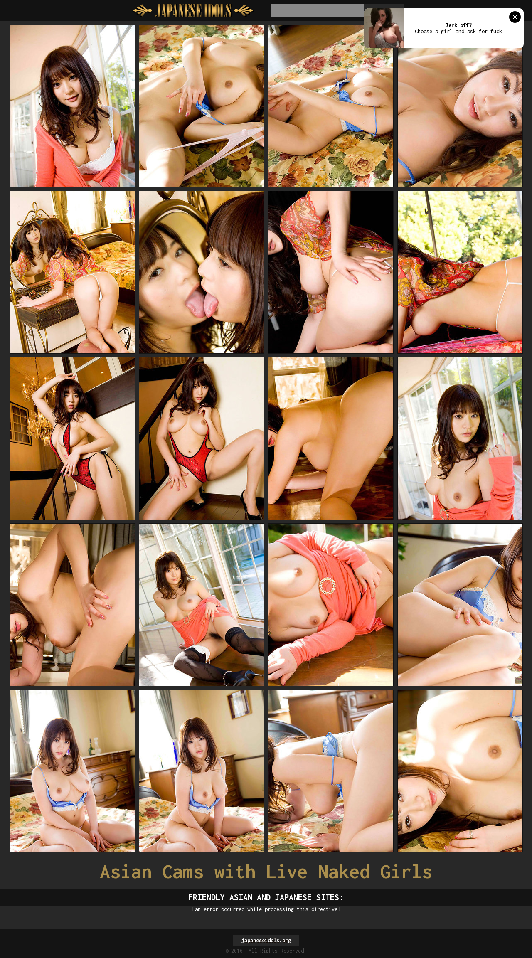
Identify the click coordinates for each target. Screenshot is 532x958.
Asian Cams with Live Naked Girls (266, 871)
